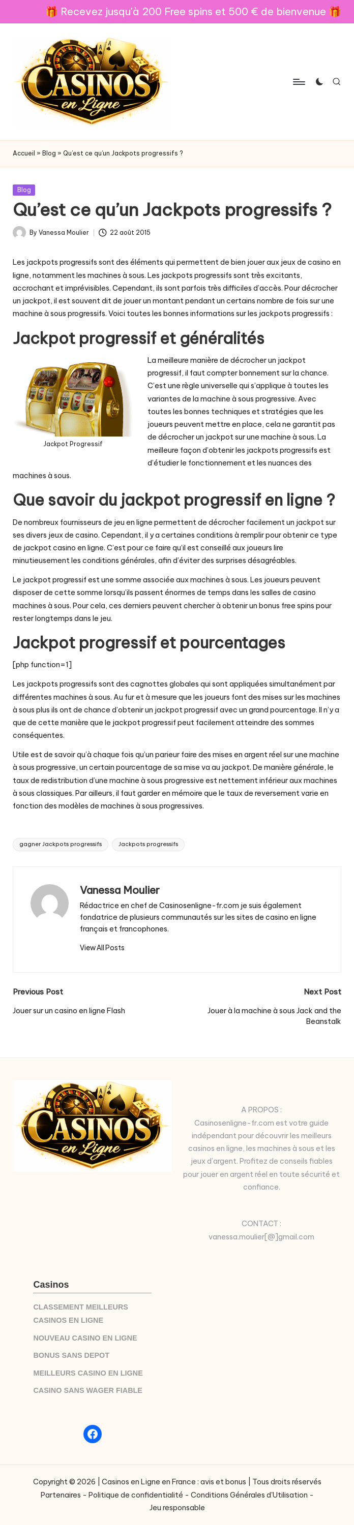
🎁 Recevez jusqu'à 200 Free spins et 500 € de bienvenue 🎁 (193, 11)
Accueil (24, 153)
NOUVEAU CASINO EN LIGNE (85, 1338)
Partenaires (61, 1495)
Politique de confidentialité (135, 1495)
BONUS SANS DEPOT (71, 1355)
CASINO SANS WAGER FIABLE (87, 1390)
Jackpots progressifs (148, 844)
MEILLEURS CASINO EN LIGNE (87, 1373)
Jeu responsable (177, 1507)
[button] (102, 948)
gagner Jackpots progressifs (60, 844)
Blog (49, 153)
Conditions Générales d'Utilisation (249, 1495)
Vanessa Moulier (120, 890)
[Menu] (298, 82)
